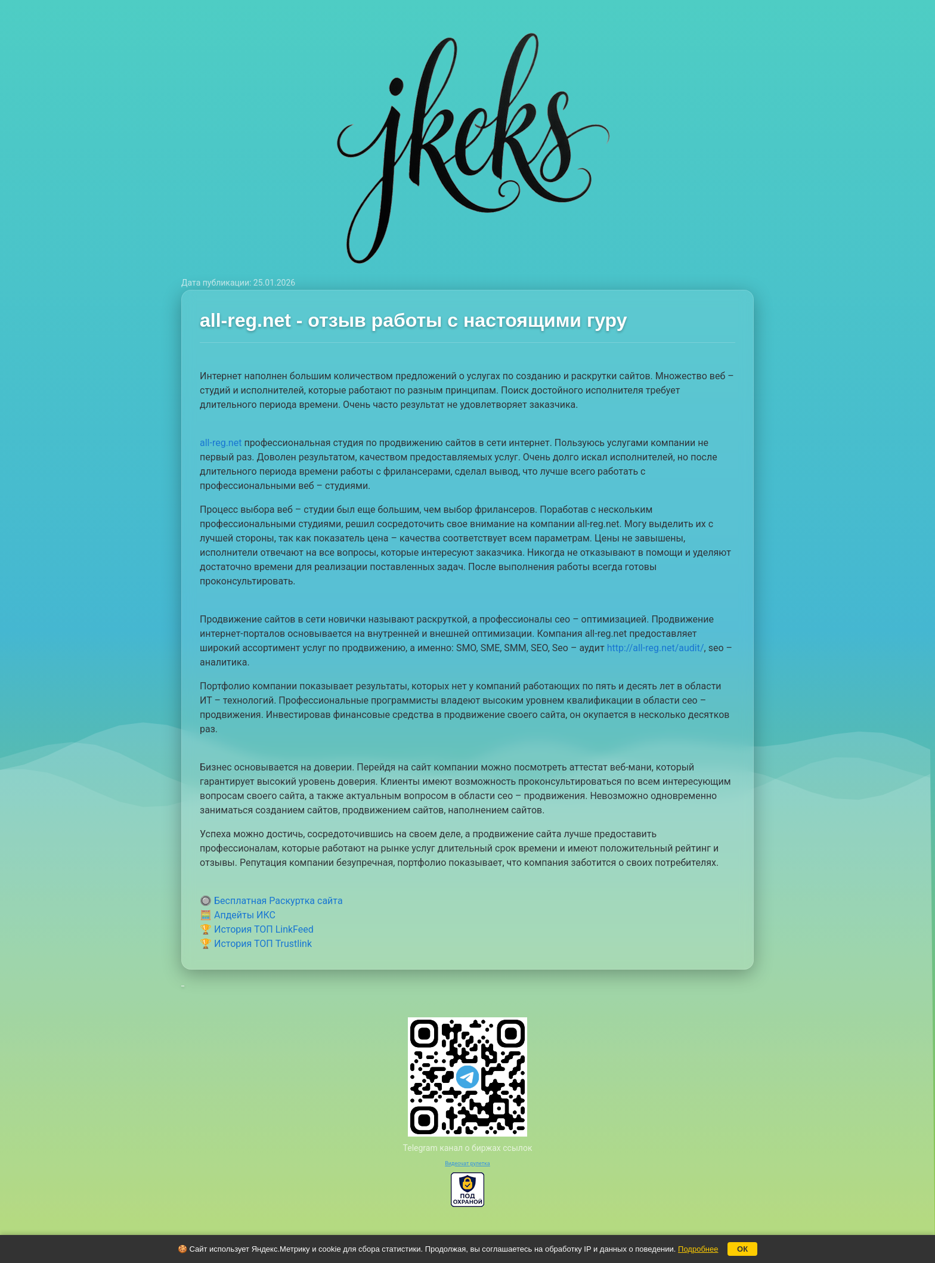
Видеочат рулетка (467, 1163)
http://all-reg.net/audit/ (655, 648)
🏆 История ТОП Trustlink (256, 943)
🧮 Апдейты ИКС (237, 915)
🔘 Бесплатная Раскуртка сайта (271, 900)
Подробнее (698, 1249)
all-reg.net (221, 442)
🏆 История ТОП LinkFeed (257, 929)
